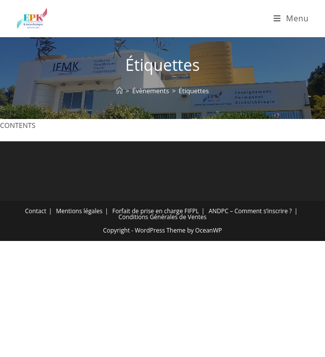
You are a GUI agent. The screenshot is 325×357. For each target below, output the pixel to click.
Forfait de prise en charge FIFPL (155, 211)
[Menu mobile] (291, 18)
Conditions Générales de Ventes (162, 217)
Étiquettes (194, 90)
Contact (35, 211)
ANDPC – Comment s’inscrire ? (250, 211)
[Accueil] (119, 90)
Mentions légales (79, 211)
